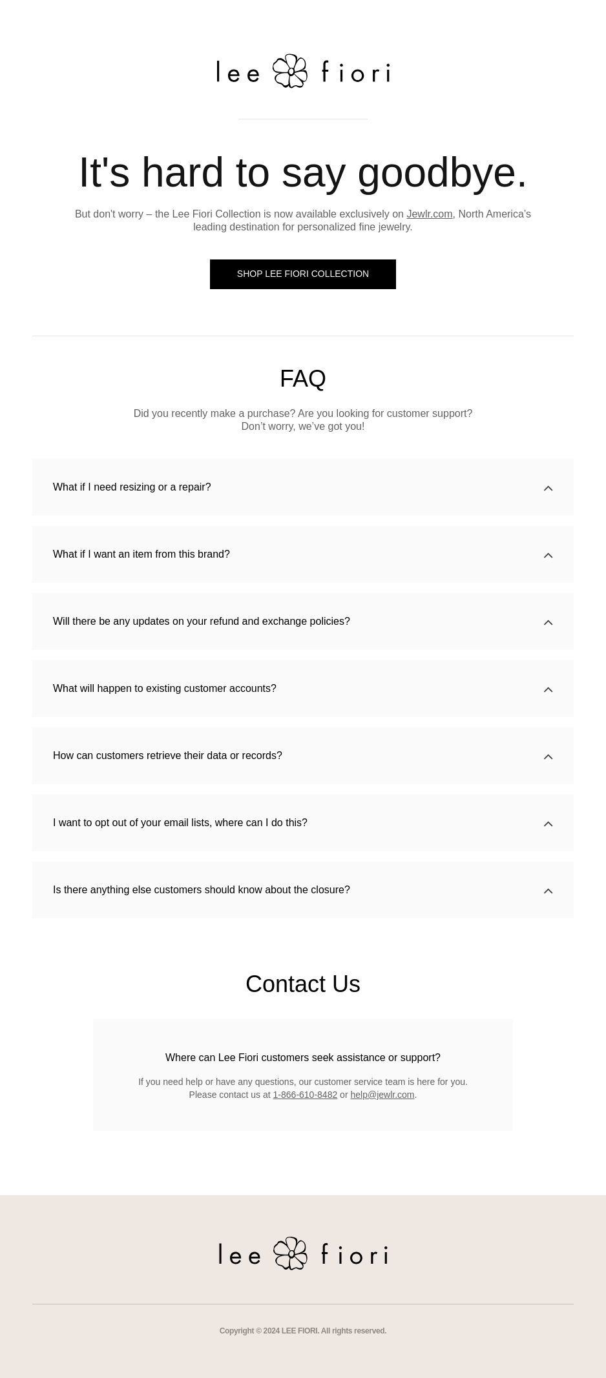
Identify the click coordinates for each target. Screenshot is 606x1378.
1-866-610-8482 (305, 1094)
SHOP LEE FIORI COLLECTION (303, 274)
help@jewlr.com (382, 1094)
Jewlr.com (429, 213)
